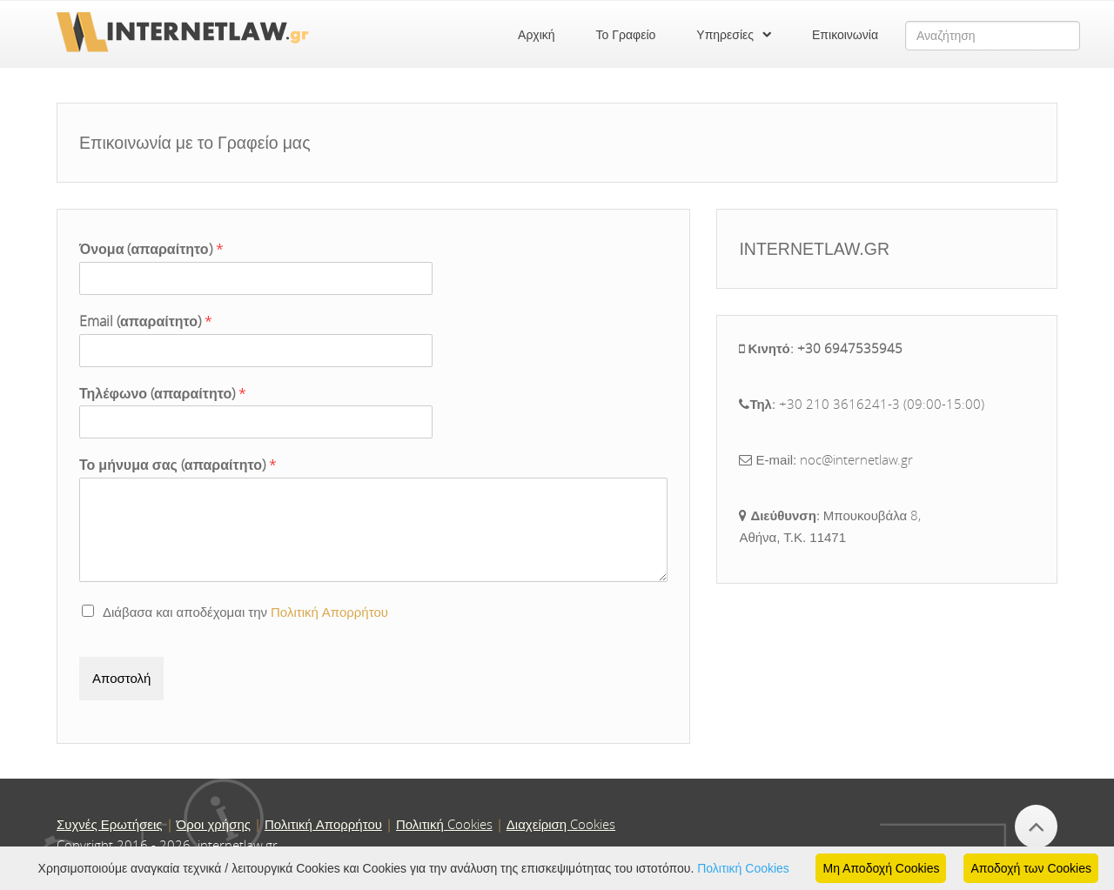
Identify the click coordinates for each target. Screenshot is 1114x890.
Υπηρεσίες (725, 35)
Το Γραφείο (626, 35)
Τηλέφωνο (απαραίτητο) (162, 394)
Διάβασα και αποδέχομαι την (235, 611)
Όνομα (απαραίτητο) (151, 249)
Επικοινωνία (845, 35)
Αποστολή (121, 678)
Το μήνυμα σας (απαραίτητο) (178, 465)
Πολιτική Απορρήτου (329, 611)
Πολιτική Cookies (743, 868)
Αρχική (536, 35)
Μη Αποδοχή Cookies (880, 868)
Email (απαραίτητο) (145, 321)
